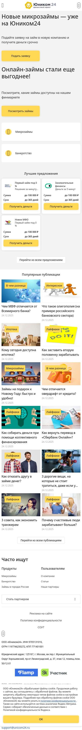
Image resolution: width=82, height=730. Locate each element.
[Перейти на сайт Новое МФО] (20, 243)
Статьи (45, 581)
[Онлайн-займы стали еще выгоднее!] (21, 111)
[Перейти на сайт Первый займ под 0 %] (20, 206)
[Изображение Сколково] (54, 672)
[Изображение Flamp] (26, 672)
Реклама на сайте (41, 613)
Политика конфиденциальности (41, 620)
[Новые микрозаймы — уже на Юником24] (21, 56)
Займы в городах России (15, 586)
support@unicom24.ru (16, 727)
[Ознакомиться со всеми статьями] (41, 540)
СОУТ (41, 627)
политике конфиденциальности (58, 700)
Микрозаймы (9, 576)
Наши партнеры (50, 586)
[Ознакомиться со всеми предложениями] (41, 259)
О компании (48, 576)
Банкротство (8, 581)
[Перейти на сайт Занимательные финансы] (61, 206)
